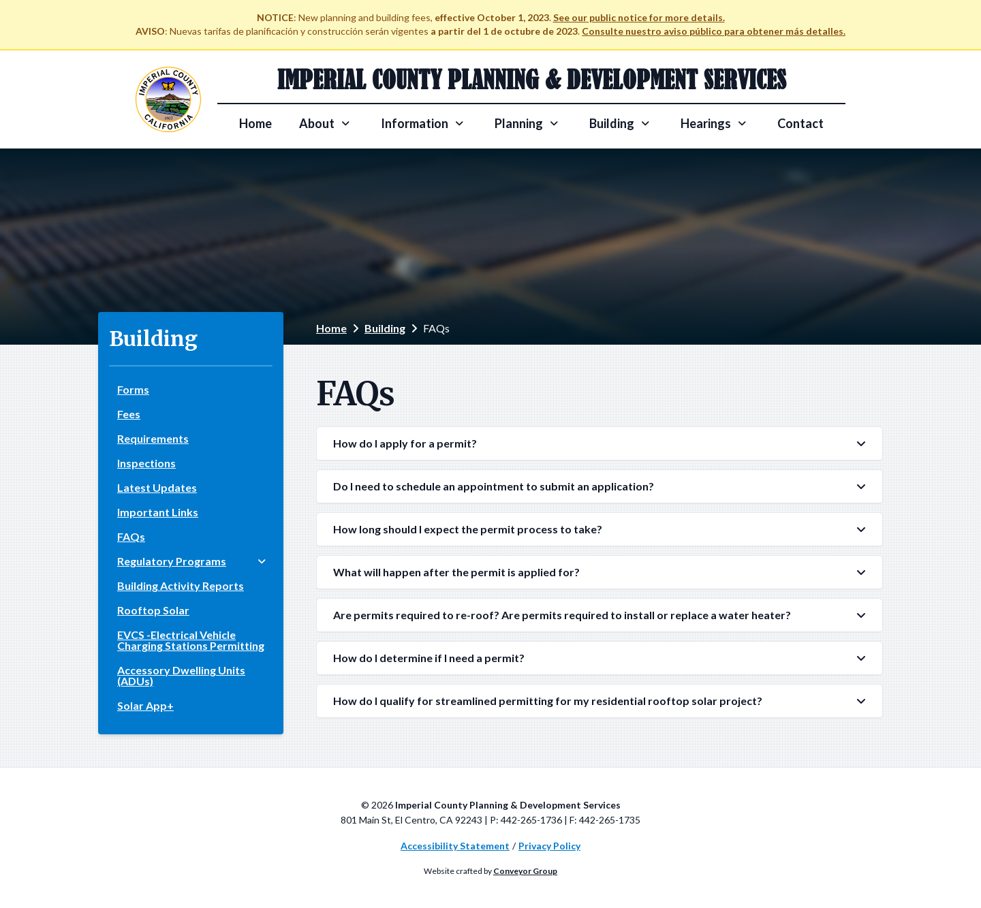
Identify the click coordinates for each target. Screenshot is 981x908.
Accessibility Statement (455, 845)
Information (414, 123)
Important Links (157, 511)
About (316, 123)
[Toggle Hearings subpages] (742, 123)
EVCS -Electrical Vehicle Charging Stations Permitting (190, 640)
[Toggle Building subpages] (645, 123)
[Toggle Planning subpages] (554, 123)
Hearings (706, 123)
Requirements (153, 438)
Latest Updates (157, 487)
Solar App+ (145, 705)
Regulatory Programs (171, 560)
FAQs (131, 536)
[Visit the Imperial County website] (168, 99)
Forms (133, 389)
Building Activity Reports (180, 585)
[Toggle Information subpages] (459, 123)
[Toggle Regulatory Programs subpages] (261, 561)
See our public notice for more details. (639, 17)
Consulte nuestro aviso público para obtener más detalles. (713, 31)
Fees (128, 413)
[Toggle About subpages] (345, 123)
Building (611, 123)
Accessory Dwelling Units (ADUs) (181, 675)
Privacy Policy (549, 845)
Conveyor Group (525, 871)
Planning (519, 123)
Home (255, 123)
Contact (800, 123)
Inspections (146, 462)
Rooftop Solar (153, 610)
